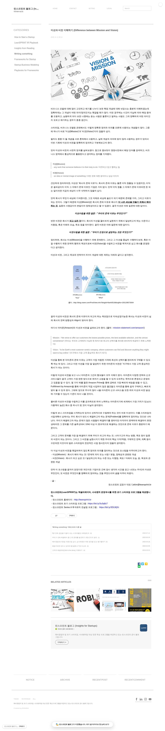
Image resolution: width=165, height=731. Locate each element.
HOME (55, 8)
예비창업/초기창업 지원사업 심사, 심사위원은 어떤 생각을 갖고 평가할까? (78, 542)
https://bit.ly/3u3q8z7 (98, 503)
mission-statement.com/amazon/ (128, 328)
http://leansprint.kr (82, 500)
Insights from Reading (24, 48)
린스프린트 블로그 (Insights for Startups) (36, 8)
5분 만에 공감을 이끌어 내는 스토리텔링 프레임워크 (70, 533)
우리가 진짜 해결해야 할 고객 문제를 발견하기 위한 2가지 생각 (74, 537)
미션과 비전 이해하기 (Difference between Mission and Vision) (84, 30)
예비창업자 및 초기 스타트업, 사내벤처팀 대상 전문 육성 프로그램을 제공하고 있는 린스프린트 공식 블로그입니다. (97, 636)
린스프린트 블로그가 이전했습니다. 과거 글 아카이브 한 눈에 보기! (82, 724)
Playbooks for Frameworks (26, 70)
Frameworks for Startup (25, 59)
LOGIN (109, 8)
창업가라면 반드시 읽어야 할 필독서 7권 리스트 (69, 546)
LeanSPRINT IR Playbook (26, 43)
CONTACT (73, 8)
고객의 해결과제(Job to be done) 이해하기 (67, 550)
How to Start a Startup (24, 37)
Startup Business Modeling (26, 65)
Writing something (23, 54)
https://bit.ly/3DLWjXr (109, 507)
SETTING (92, 8)
